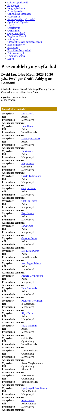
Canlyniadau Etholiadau (19, 13)
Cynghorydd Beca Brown (34, 388)
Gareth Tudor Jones (31, 176)
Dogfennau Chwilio (17, 36)
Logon (10, 58)
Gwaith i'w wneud (16, 56)
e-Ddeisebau (13, 16)
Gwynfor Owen (29, 238)
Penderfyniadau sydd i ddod (21, 19)
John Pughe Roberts (31, 263)
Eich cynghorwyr (16, 44)
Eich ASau (12, 47)
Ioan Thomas (27, 400)
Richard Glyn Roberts (32, 275)
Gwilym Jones (28, 188)
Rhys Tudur (27, 313)
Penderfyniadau (15, 11)
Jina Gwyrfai (27, 113)
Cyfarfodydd (13, 28)
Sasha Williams (29, 325)
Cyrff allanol (13, 30)
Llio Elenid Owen (30, 250)
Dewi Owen (27, 226)
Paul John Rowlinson (32, 300)
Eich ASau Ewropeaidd (18, 50)
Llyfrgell (11, 25)
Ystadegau (12, 39)
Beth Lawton (27, 213)
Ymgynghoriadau (16, 8)
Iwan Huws (27, 126)
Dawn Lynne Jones (30, 138)
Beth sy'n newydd (16, 53)
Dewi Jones (27, 151)
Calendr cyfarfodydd (17, 2)
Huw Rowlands (29, 288)
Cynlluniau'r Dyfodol (18, 22)
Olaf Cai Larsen (29, 201)
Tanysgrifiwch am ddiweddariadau (24, 42)
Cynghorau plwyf (16, 33)
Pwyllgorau (13, 5)
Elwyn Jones (27, 163)
